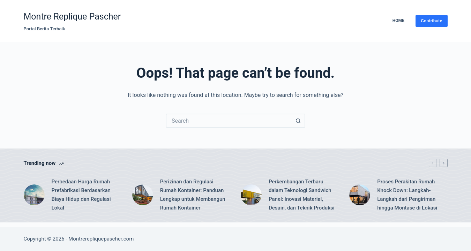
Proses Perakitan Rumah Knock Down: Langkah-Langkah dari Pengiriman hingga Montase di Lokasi (407, 194)
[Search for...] (228, 121)
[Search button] (298, 121)
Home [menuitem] (398, 20)
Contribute (431, 20)
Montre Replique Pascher (72, 17)
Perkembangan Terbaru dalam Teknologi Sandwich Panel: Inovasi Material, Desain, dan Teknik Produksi (302, 194)
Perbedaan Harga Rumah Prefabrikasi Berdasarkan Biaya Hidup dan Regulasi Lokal (81, 194)
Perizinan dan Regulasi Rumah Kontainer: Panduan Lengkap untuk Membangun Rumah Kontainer (192, 194)
